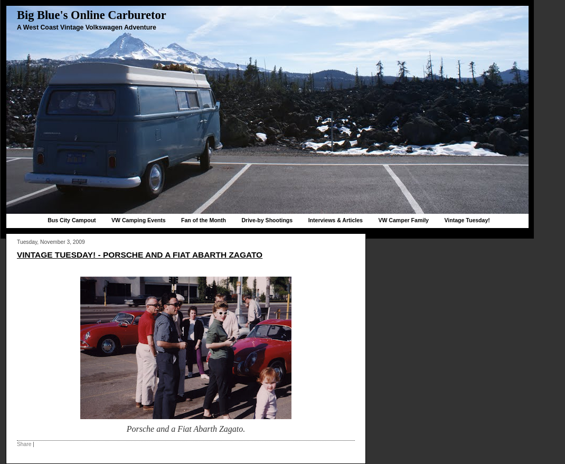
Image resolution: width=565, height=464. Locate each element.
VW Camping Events (138, 220)
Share (24, 444)
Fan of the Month (203, 220)
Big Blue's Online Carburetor (91, 15)
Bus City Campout (72, 220)
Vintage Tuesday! (466, 220)
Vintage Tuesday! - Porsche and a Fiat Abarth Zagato (139, 254)
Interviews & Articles (335, 220)
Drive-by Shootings (267, 220)
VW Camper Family (403, 220)
